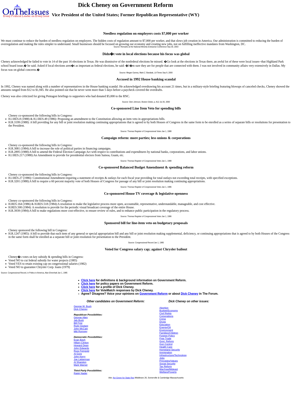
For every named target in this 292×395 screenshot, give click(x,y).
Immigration (165, 352)
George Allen (81, 317)
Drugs (162, 321)
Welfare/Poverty (168, 372)
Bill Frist (78, 323)
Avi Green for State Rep (123, 378)
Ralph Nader (80, 373)
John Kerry (79, 356)
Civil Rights (165, 313)
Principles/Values (168, 360)
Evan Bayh (79, 339)
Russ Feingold (81, 351)
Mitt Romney (80, 331)
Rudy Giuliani (81, 325)
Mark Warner (81, 365)
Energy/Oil (165, 327)
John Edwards (81, 348)
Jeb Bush (79, 320)
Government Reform (153, 293)
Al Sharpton (80, 362)
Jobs (161, 358)
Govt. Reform (166, 341)
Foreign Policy (167, 335)
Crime (162, 319)
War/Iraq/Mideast (168, 369)
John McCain (81, 328)
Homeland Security (169, 349)
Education (164, 324)
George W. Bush (82, 306)
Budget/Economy (168, 310)
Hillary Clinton (81, 342)
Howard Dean (81, 345)
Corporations (166, 316)
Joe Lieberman (82, 359)
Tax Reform (165, 366)
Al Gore (78, 353)
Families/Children (168, 333)
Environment (166, 330)
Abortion (163, 307)
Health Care (165, 346)
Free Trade (165, 338)
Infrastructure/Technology (173, 355)
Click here (88, 280)
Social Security (167, 363)
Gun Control (165, 344)
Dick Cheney (189, 293)
